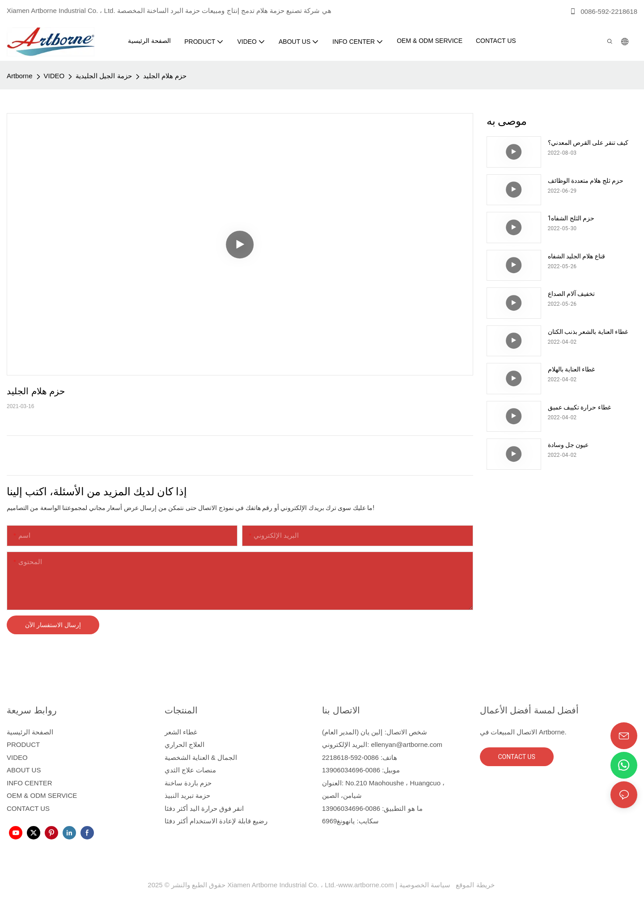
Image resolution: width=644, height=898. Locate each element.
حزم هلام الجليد (164, 76)
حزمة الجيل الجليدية (103, 76)
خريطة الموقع (473, 885)
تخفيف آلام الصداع (571, 293)
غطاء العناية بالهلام (571, 369)
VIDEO (54, 76)
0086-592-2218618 (603, 11)
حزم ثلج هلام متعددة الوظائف (586, 180)
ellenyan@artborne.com (406, 744)
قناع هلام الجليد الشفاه (576, 256)
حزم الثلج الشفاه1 (571, 218)
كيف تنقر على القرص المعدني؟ (588, 142)
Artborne (20, 76)
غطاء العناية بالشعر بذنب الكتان (588, 331)
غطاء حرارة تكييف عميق (579, 407)
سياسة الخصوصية (447, 885)
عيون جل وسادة (568, 444)
